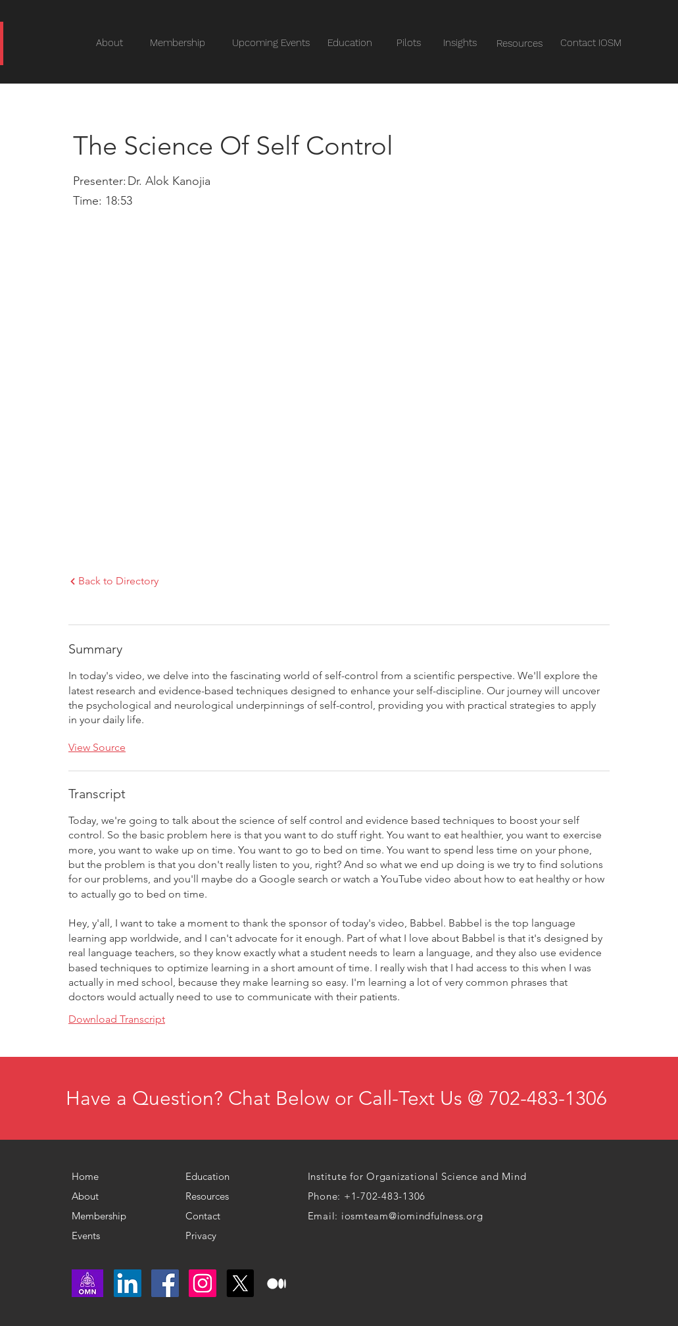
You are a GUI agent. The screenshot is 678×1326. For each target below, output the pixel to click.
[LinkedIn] (127, 1283)
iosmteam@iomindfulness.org (412, 1216)
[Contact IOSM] (591, 43)
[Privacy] (206, 1236)
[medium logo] (277, 1283)
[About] (93, 1196)
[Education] (350, 43)
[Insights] (460, 43)
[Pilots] (409, 43)
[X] (240, 1283)
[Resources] (520, 44)
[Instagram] (202, 1283)
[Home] (90, 1176)
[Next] (73, 581)
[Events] (111, 1236)
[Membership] (103, 1216)
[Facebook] (165, 1283)
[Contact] (212, 1216)
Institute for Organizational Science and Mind (417, 1176)
